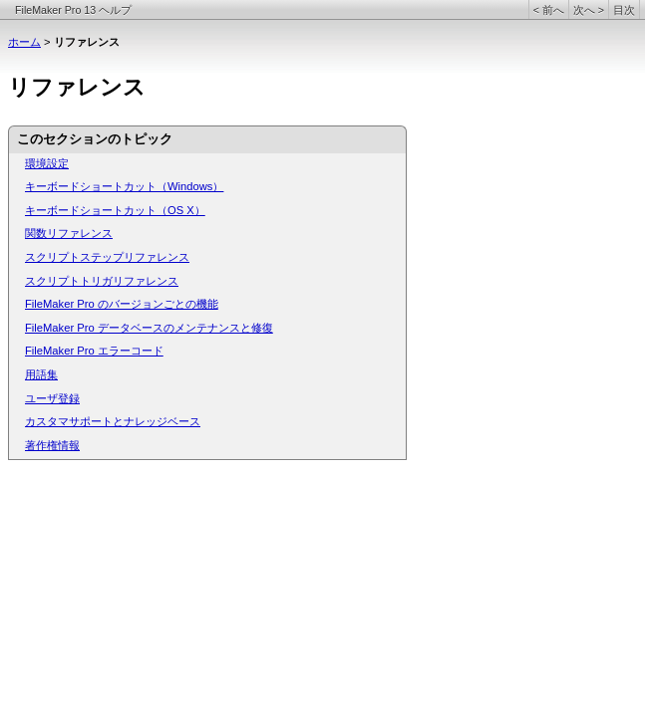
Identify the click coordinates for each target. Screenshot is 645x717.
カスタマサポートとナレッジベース (112, 421)
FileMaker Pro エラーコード (94, 351)
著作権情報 (52, 445)
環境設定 (47, 163)
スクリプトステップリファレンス (107, 257)
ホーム (24, 42)
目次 (624, 10)
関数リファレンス (69, 233)
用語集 (41, 374)
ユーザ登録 (52, 398)
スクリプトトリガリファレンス (101, 281)
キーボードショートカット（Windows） (124, 186)
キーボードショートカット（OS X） (115, 210)
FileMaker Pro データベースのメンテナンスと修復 (149, 328)
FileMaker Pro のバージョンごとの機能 (121, 304)
